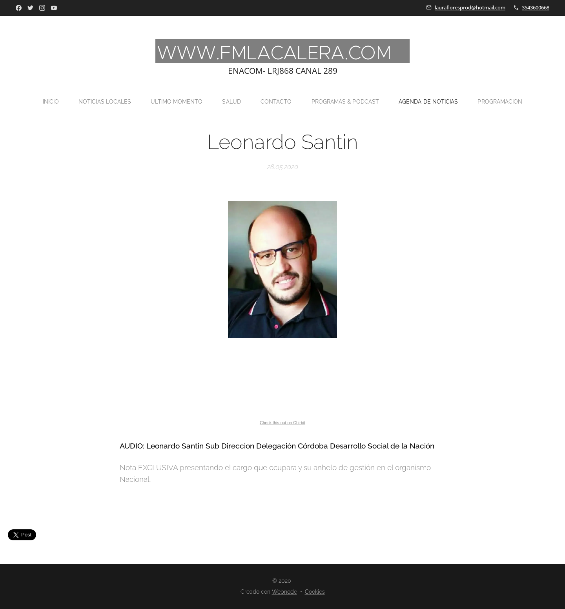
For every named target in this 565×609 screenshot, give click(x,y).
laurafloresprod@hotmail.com (470, 7)
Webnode (284, 592)
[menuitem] (44, 101)
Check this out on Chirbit (282, 422)
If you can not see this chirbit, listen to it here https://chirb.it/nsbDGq (282, 383)
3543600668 (535, 7)
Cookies (315, 592)
